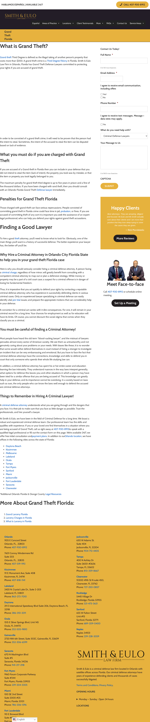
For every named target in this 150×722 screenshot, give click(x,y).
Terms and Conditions (87, 685)
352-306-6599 (19, 642)
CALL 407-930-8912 (132, 4)
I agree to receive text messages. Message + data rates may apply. (122, 117)
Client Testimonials (85, 23)
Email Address (108, 73)
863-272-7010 (19, 596)
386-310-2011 (19, 613)
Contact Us (122, 23)
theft (17, 238)
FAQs (110, 23)
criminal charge (9, 272)
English (19, 719)
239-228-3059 (91, 636)
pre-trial (17, 300)
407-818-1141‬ (18, 580)
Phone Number (109, 103)
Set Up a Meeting (125, 303)
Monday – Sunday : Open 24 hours (96, 699)
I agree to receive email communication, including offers (120, 87)
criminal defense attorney (14, 405)
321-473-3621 (91, 603)
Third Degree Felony (57, 60)
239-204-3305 (19, 685)
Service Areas (137, 23)
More (100, 23)
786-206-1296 (19, 704)
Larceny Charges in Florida (19, 517)
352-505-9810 (19, 629)
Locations (68, 23)
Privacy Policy (106, 685)
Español (35, 23)
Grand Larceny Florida (17, 514)
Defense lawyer (44, 189)
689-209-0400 (92, 623)
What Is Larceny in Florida (18, 521)
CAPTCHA (105, 178)
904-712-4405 (91, 550)
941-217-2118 (18, 665)
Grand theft (5, 57)
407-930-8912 (115, 291)
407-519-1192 (18, 563)
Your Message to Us (110, 143)
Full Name (106, 54)
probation (65, 211)
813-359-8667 (91, 570)
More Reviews (125, 238)
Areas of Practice (51, 23)
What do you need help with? (115, 130)
